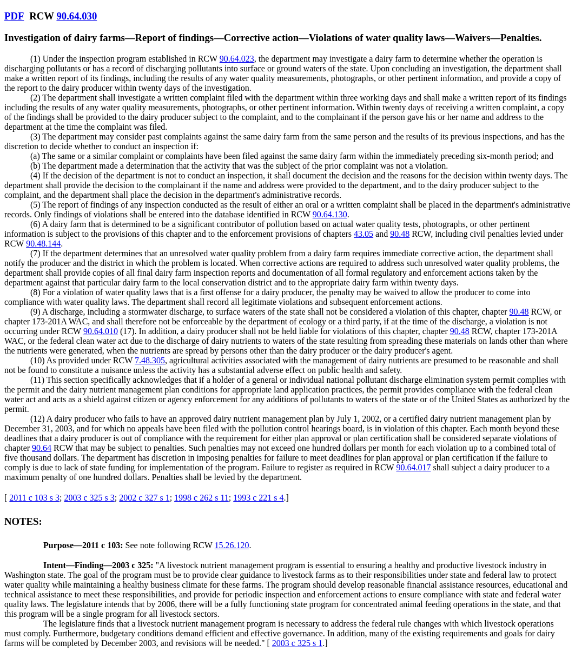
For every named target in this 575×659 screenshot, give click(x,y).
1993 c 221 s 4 (258, 497)
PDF (14, 16)
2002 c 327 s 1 (144, 497)
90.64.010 (100, 331)
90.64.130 (330, 214)
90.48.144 (43, 243)
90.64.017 (413, 467)
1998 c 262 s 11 (201, 497)
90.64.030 (76, 16)
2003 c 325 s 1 (297, 643)
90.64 (41, 447)
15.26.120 (232, 545)
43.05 (363, 233)
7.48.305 (150, 360)
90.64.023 (237, 58)
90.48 (399, 233)
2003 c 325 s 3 (89, 497)
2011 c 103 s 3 (34, 497)
